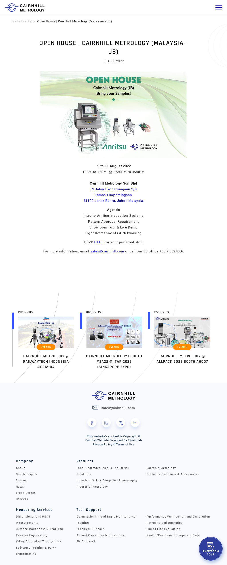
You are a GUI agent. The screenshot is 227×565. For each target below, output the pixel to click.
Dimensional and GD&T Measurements (33, 520)
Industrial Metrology (92, 487)
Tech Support (88, 509)
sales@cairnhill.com (107, 251)
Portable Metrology (161, 468)
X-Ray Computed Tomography (38, 541)
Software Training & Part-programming (36, 551)
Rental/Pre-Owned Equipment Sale (173, 535)
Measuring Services (34, 509)
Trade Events (21, 21)
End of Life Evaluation (163, 529)
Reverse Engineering (32, 535)
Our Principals (26, 474)
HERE (99, 242)
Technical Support (90, 529)
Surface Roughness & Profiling (39, 529)
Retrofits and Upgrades (165, 523)
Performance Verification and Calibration (178, 517)
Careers (22, 499)
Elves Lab (135, 440)
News (20, 487)
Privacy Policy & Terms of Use (113, 444)
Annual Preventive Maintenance (100, 535)
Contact (22, 480)
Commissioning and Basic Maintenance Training (106, 520)
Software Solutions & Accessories (173, 474)
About (20, 468)
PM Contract (85, 541)
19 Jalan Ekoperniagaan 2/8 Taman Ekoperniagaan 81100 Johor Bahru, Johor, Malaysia (113, 195)
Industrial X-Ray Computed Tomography (107, 480)
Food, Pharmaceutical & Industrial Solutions (102, 471)
